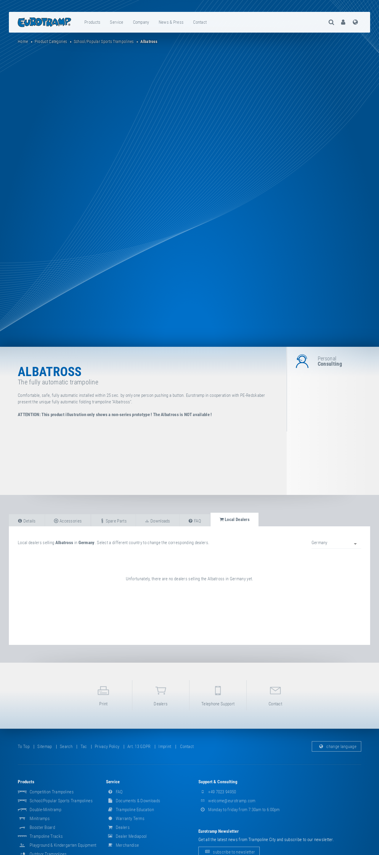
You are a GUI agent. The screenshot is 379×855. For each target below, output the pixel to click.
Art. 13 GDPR (139, 746)
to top (24, 746)
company (141, 22)
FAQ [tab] (194, 521)
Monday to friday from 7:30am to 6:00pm (239, 809)
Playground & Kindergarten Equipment (63, 845)
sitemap (44, 746)
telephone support (218, 695)
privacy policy (107, 746)
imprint (164, 746)
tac (84, 746)
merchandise (122, 845)
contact (200, 22)
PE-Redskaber (252, 395)
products (92, 22)
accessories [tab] (68, 521)
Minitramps (40, 818)
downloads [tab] (157, 521)
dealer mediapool (126, 836)
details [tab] (27, 521)
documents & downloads (133, 800)
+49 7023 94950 (217, 792)
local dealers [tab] (234, 519)
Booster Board (42, 827)
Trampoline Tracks (46, 836)
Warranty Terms (125, 818)
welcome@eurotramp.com (227, 800)
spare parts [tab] (113, 521)
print (103, 695)
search (66, 746)
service (116, 22)
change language (336, 746)
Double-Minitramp (45, 809)
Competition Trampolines (52, 792)
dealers (161, 695)
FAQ (114, 792)
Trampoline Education (130, 809)
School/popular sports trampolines (61, 800)
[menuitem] (92, 22)
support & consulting (217, 781)
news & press (171, 22)
